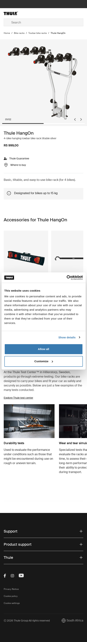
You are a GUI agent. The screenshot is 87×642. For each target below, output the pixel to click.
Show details (67, 337)
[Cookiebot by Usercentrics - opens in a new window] (66, 277)
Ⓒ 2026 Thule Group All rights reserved (27, 620)
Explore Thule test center (18, 397)
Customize (43, 361)
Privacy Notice (11, 589)
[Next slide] (81, 119)
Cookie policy (11, 596)
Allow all (43, 349)
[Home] (17, 13)
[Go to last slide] (75, 119)
